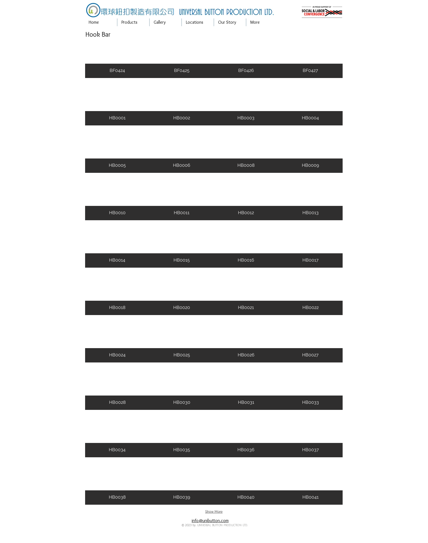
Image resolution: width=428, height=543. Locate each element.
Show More (214, 512)
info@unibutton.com (210, 520)
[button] (133, 22)
